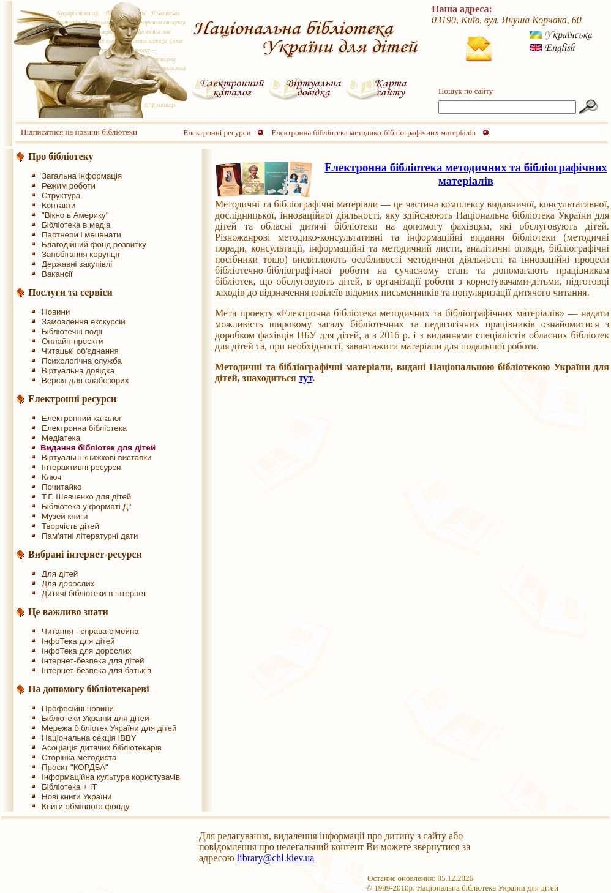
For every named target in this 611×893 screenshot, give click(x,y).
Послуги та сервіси (70, 292)
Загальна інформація (82, 176)
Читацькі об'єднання (80, 351)
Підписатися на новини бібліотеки (79, 131)
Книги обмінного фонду (85, 806)
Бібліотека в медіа (76, 225)
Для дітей (60, 573)
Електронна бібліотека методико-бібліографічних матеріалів (373, 132)
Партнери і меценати (81, 234)
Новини (56, 311)
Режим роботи (69, 185)
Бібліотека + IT (69, 786)
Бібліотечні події (72, 331)
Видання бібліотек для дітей (98, 447)
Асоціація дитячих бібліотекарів (102, 747)
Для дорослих (68, 583)
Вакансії (57, 273)
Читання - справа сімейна (90, 631)
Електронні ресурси (217, 132)
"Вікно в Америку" (75, 215)
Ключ (51, 477)
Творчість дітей (70, 526)
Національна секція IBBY (89, 737)
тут (305, 378)
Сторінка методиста (79, 757)
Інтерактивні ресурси (81, 467)
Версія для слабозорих (85, 380)
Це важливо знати (68, 612)
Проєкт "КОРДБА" (75, 767)
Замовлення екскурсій (84, 321)
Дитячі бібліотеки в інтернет (94, 593)
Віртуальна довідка (78, 370)
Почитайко (61, 486)
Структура (61, 195)
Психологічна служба (82, 360)
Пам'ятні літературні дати (90, 535)
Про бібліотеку (61, 156)
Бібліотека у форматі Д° (87, 506)
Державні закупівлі (77, 264)
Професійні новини (78, 708)
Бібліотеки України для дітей (95, 718)
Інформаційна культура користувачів (111, 777)
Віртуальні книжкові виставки (97, 457)
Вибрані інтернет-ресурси (85, 554)
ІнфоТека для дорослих (87, 651)
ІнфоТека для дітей (78, 641)
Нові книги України (76, 796)
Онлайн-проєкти (72, 341)
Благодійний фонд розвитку (94, 244)
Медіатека (61, 438)
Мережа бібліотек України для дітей (109, 728)
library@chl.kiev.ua (276, 858)
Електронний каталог (82, 418)
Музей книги (65, 516)
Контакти (58, 205)
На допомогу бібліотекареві (88, 689)
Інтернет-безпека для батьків (96, 670)
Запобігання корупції (80, 254)
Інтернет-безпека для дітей (93, 660)
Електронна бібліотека (84, 428)
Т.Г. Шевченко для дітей (86, 496)
